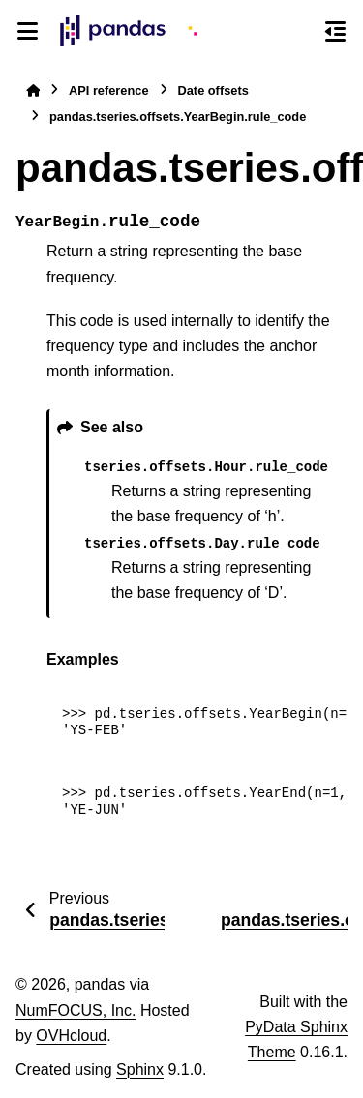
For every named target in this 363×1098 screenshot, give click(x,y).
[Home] (33, 90)
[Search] (300, 32)
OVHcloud (71, 1035)
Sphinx (140, 1069)
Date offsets (213, 90)
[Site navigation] (27, 31)
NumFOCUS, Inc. (75, 1010)
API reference (109, 90)
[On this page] (335, 31)
